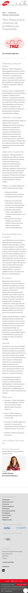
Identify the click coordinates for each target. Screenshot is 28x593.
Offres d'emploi (6, 515)
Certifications (6, 499)
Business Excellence (8, 506)
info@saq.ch (5, 566)
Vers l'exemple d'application (10, 53)
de (22, 1)
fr (25, 1)
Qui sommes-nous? (7, 502)
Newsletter (5, 517)
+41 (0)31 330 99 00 (8, 562)
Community (5, 504)
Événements (5, 508)
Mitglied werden (7, 520)
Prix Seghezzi (6, 513)
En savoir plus (8, 591)
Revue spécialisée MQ (8, 511)
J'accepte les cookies (21, 584)
